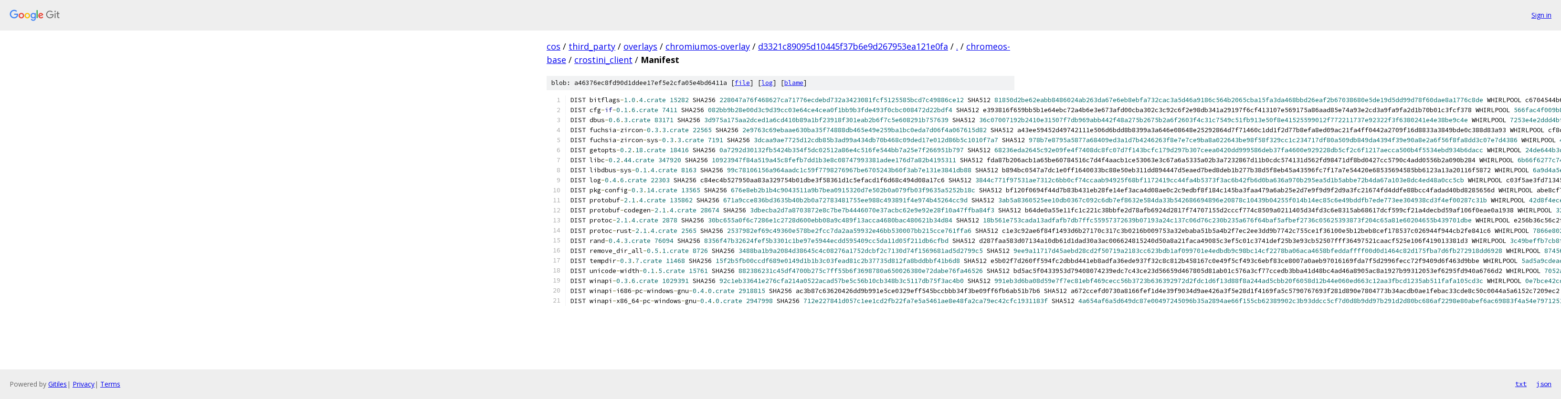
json (1543, 383)
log (767, 83)
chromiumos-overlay (707, 46)
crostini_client (603, 59)
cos (553, 46)
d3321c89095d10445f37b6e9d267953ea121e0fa (853, 46)
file (742, 83)
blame (793, 83)
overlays (640, 46)
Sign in (1541, 15)
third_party (592, 46)
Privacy (84, 383)
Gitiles (57, 383)
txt (1521, 383)
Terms (110, 383)
